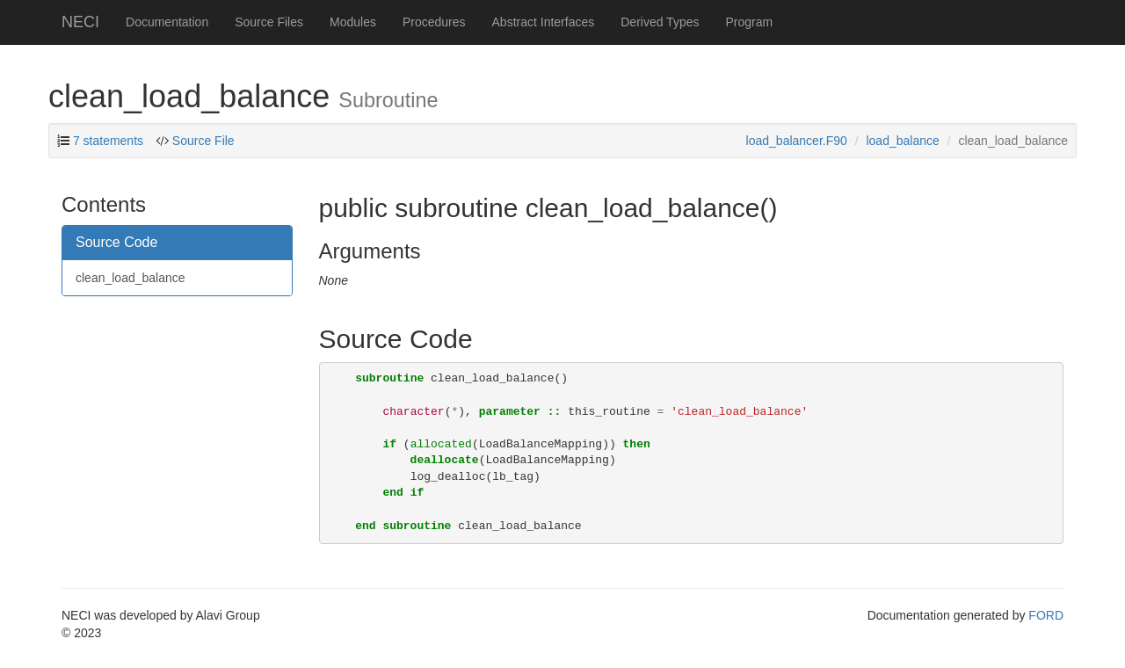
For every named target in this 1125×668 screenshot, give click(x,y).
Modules (353, 22)
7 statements (108, 141)
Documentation (167, 22)
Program (749, 22)
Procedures (434, 22)
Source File (203, 141)
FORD (1045, 615)
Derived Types (660, 22)
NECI (80, 22)
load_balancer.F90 (796, 141)
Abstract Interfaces (543, 22)
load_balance (902, 141)
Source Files (269, 22)
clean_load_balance (130, 278)
